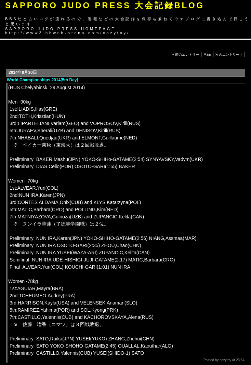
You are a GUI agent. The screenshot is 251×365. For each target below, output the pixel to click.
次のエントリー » (228, 54)
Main (207, 54)
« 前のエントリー (185, 54)
